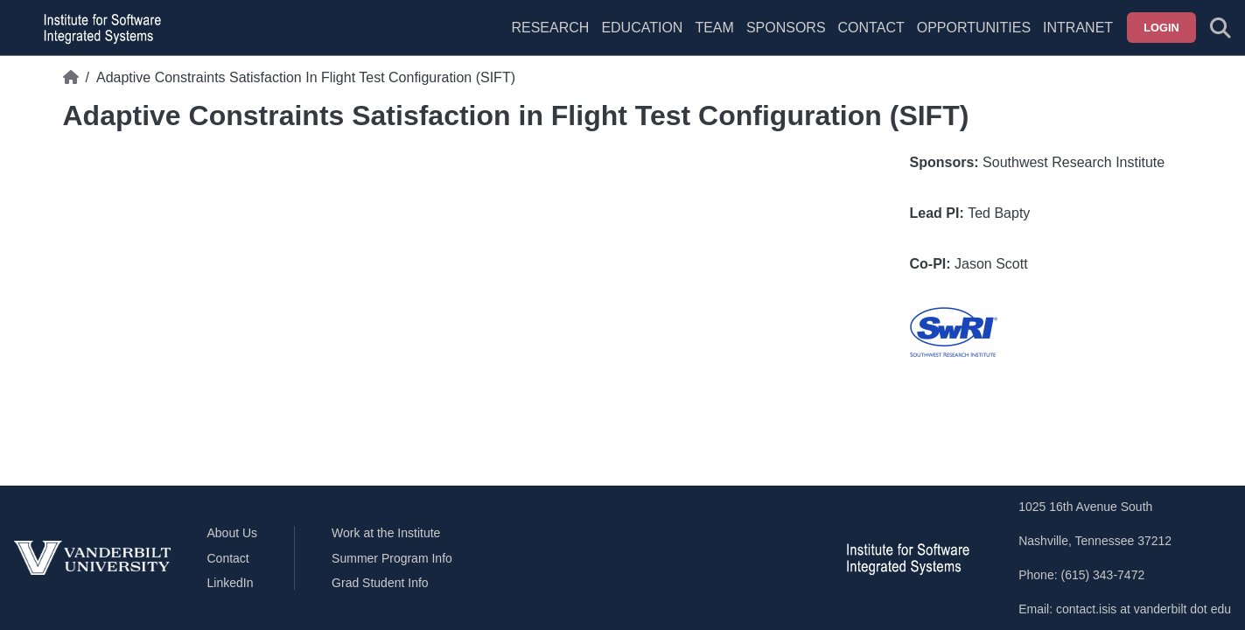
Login (1161, 27)
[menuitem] (714, 38)
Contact (871, 27)
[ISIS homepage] (98, 28)
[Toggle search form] (1220, 28)
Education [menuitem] (641, 27)
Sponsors (786, 27)
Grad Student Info (380, 583)
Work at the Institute (386, 533)
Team (714, 27)
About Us (232, 533)
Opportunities (974, 27)
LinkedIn (230, 583)
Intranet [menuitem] (1078, 27)
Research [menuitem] (550, 27)
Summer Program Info (392, 558)
